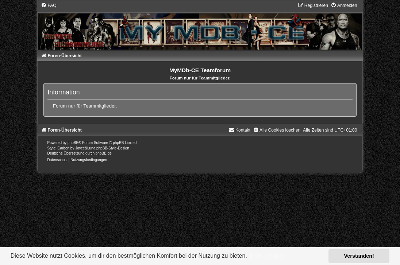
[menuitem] (48, 5)
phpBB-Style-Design (112, 148)
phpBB (73, 143)
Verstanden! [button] (359, 256)
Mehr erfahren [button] (268, 256)
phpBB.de (104, 153)
